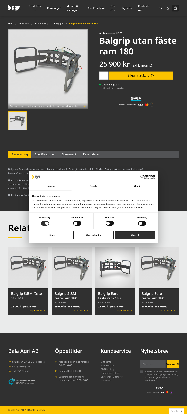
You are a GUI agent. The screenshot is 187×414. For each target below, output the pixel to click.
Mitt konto (106, 362)
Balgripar (59, 23)
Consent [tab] (50, 186)
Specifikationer (45, 154)
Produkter (24, 23)
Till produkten (37, 310)
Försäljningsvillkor (110, 373)
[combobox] (176, 411)
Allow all (135, 235)
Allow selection (94, 235)
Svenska (174, 411)
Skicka (173, 364)
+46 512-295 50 (20, 371)
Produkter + (35, 8)
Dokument (69, 154)
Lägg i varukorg (141, 75)
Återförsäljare (96, 8)
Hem (10, 23)
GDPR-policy (107, 369)
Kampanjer (54, 8)
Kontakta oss (143, 8)
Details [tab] (93, 186)
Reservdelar (91, 154)
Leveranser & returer (111, 377)
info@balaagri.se (21, 366)
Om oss (112, 8)
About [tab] (137, 186)
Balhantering (41, 23)
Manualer (106, 380)
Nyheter (127, 8)
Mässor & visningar (72, 8)
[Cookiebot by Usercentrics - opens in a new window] (142, 177)
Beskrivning (20, 154)
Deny (52, 235)
